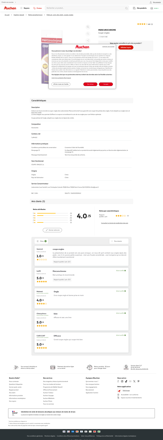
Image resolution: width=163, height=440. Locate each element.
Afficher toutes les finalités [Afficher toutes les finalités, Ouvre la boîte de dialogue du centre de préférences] (61, 84)
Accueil (7, 15)
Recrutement (90, 390)
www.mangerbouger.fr (42, 425)
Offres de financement (50, 390)
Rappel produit (14, 390)
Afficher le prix (126, 47)
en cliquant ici (23, 421)
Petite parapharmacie (35, 15)
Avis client (12, 393)
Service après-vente (15, 387)
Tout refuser (90, 84)
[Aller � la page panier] (154, 8)
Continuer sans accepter (108, 46)
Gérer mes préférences (88, 436)
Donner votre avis (54, 230)
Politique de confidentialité (104, 436)
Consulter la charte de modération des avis (114, 223)
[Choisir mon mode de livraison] (10, 2)
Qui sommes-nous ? (92, 381)
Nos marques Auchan (92, 384)
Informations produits (16, 395)
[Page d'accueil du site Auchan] (10, 8)
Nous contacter (14, 381)
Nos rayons (12, 401)
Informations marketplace (17, 398)
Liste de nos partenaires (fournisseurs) (61, 78)
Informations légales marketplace (125, 436)
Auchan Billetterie (48, 398)
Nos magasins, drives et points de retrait (55, 381)
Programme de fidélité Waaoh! (53, 387)
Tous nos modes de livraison (52, 384)
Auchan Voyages (48, 395)
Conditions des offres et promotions (68, 436)
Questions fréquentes (15, 384)
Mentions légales (49, 436)
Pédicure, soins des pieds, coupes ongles (60, 15)
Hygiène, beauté (19, 15)
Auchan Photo (47, 401)
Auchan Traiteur (48, 393)
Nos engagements (91, 387)
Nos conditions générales (35, 436)
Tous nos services (48, 404)
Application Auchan (92, 393)
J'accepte (105, 84)
